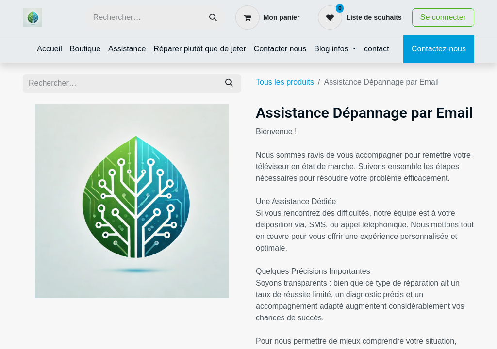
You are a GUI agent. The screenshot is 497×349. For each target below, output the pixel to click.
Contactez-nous (439, 49)
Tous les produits (285, 82)
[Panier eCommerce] (267, 17)
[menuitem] (49, 49)
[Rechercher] (213, 17)
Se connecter (443, 17)
